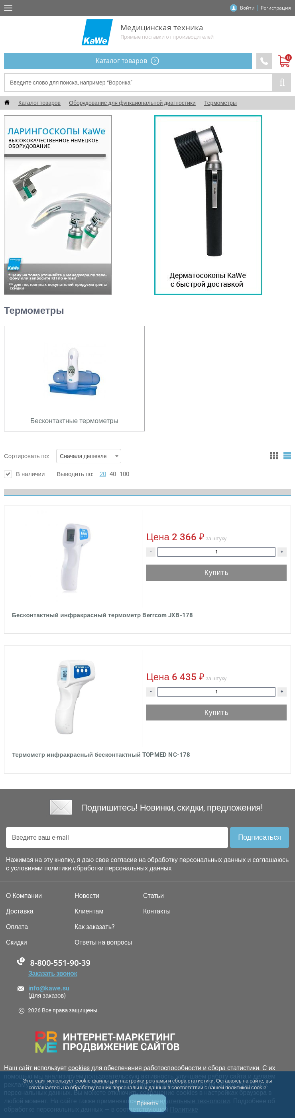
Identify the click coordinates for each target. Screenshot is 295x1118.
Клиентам (89, 911)
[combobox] (88, 456)
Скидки (16, 942)
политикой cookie (245, 1087)
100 (124, 474)
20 (103, 474)
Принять (148, 1103)
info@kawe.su (48, 988)
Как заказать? (95, 927)
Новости (87, 896)
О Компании (24, 896)
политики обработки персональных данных (107, 868)
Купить (216, 572)
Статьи (153, 896)
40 (113, 474)
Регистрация (276, 7)
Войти (247, 7)
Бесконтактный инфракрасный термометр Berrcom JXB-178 (102, 615)
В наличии (24, 474)
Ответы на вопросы (103, 942)
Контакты (157, 911)
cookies (79, 1068)
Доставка (19, 911)
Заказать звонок (52, 973)
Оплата (17, 927)
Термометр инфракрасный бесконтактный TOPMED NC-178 (101, 754)
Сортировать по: (62, 456)
